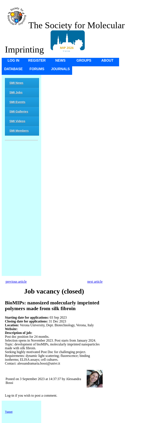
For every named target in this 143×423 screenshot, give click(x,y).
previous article (16, 281)
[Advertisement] (21, 209)
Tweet (9, 411)
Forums (36, 69)
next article (95, 281)
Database (13, 69)
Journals (60, 69)
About (107, 60)
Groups (83, 60)
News (60, 60)
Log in (13, 60)
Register (37, 60)
